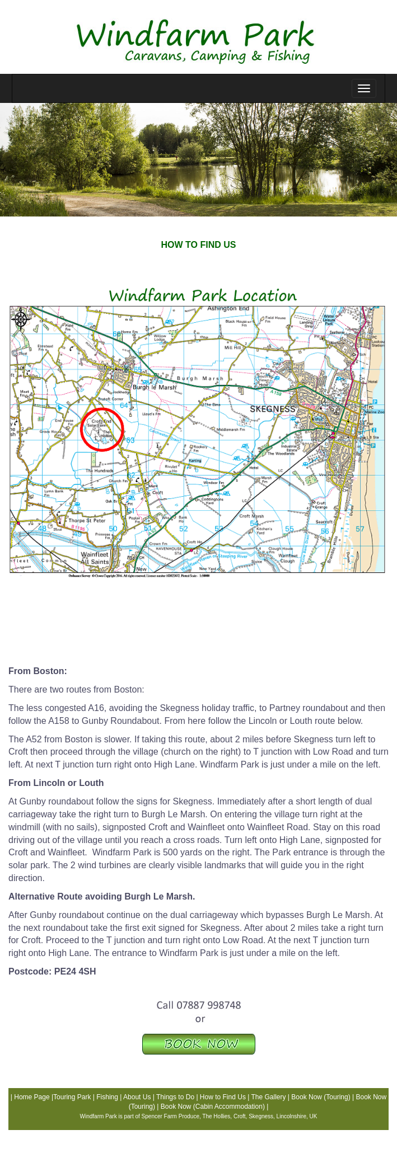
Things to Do (175, 1097)
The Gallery (268, 1097)
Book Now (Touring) (320, 1097)
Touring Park (72, 1097)
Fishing (107, 1097)
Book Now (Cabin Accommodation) (213, 1106)
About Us (136, 1097)
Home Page (31, 1097)
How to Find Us (223, 1097)
